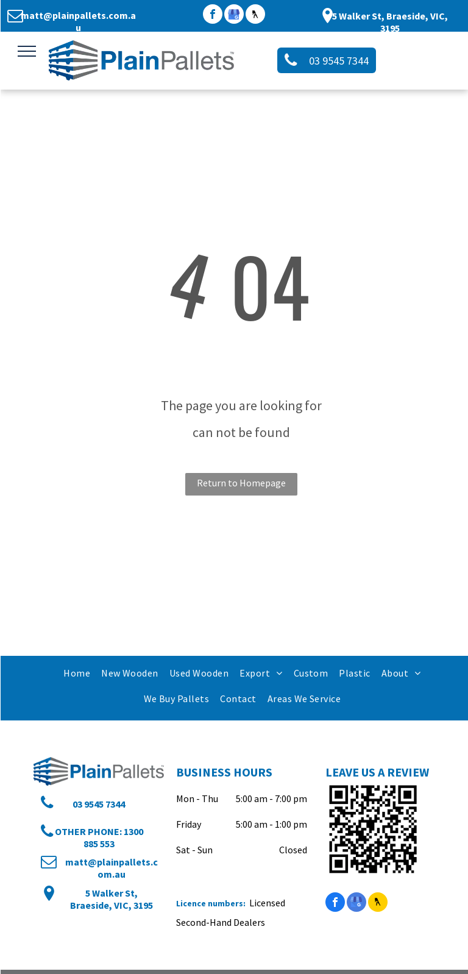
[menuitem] (76, 673)
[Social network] (255, 15)
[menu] (27, 51)
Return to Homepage (241, 483)
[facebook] (212, 15)
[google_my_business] (234, 15)
